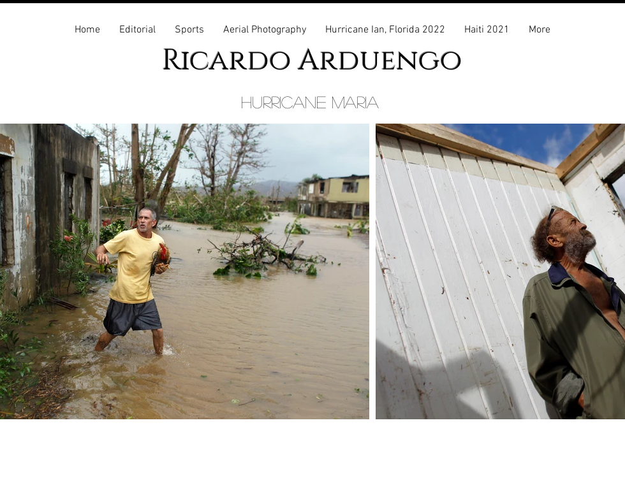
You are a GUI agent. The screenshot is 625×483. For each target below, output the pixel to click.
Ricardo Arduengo (312, 60)
